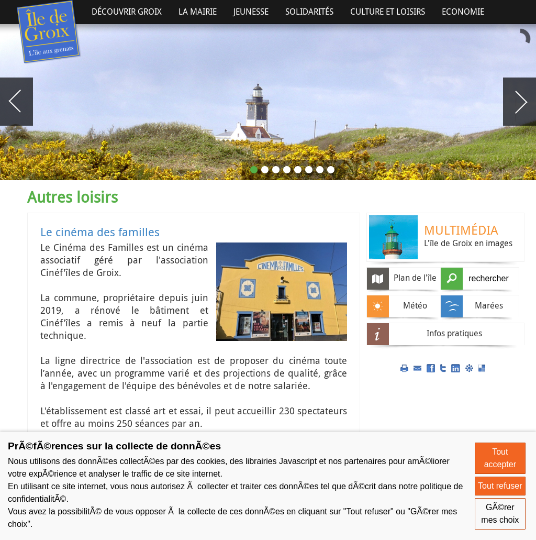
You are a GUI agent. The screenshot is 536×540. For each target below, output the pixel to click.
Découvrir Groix (127, 11)
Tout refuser (500, 485)
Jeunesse (251, 11)
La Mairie (197, 11)
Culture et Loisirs (387, 11)
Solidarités (309, 11)
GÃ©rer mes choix (500, 513)
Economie (463, 11)
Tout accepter (500, 458)
